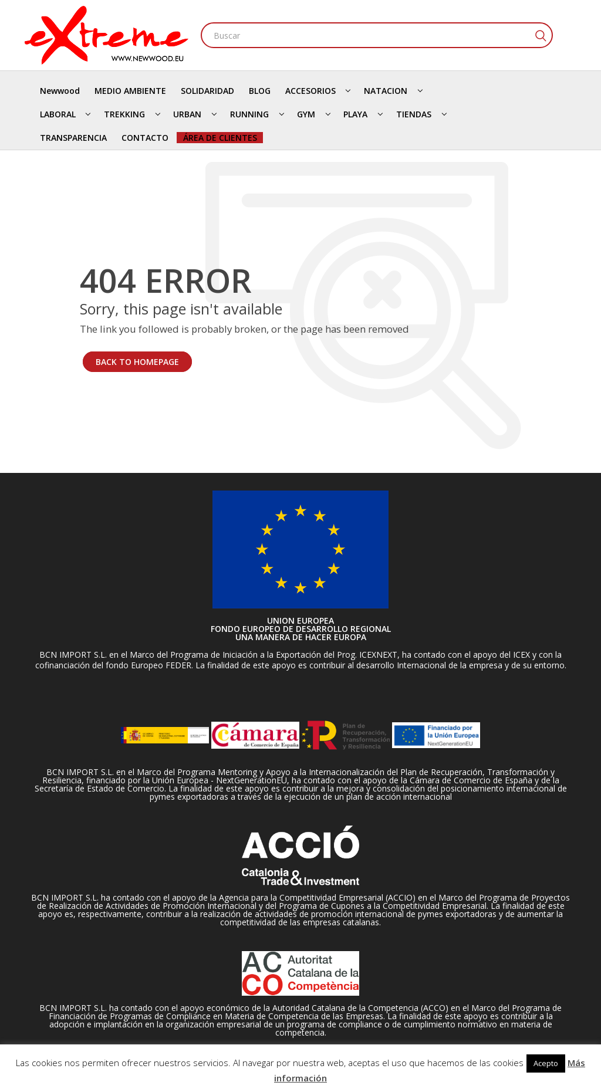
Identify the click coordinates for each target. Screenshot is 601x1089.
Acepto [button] (546, 1063)
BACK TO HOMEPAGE (137, 361)
